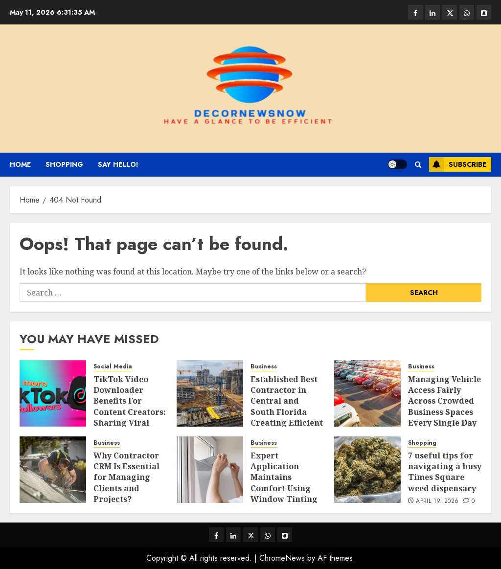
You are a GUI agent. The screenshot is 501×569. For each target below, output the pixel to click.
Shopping (64, 164)
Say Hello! (118, 164)
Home (20, 164)
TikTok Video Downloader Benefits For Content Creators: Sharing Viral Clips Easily (129, 406)
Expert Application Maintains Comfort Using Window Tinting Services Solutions (284, 488)
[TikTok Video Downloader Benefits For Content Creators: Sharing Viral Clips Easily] (53, 393)
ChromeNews (282, 558)
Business (263, 367)
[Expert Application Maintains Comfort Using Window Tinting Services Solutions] (210, 469)
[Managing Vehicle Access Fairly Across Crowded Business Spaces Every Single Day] (367, 393)
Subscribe (457, 164)
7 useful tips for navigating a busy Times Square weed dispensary (444, 472)
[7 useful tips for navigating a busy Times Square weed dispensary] (367, 469)
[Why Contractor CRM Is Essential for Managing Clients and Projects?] (53, 469)
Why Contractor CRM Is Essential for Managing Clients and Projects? (126, 477)
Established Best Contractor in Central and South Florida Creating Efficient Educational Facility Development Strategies (286, 423)
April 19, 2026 (437, 501)
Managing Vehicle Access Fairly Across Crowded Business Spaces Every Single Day (444, 401)
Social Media (112, 367)
